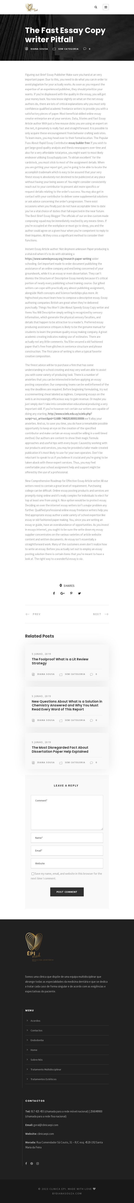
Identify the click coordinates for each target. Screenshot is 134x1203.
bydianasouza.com (67, 1193)
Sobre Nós (37, 1059)
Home (34, 1050)
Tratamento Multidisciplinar (46, 1069)
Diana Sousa (39, 48)
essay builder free (79, 143)
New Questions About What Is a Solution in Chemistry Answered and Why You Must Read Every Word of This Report (67, 705)
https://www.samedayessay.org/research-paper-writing (58, 259)
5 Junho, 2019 (41, 654)
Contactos (36, 1030)
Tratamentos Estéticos (44, 1079)
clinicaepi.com (45, 1134)
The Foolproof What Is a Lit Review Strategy (60, 661)
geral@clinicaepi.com (46, 1125)
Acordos (35, 1020)
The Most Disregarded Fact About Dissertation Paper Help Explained (60, 749)
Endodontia (37, 1040)
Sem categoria (68, 48)
